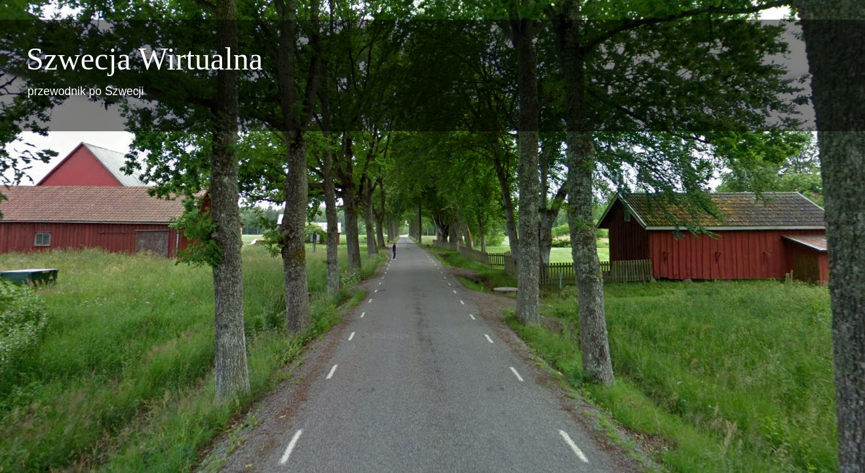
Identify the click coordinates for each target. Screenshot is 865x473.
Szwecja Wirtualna (144, 58)
